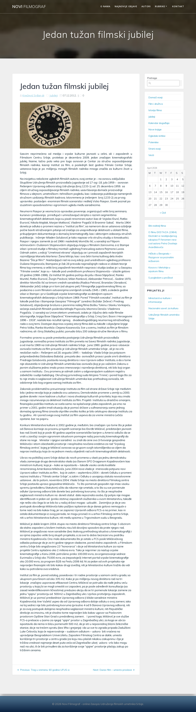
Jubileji (54, 95)
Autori (146, 6)
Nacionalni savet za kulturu (163, 308)
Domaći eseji (155, 97)
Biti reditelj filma (157, 225)
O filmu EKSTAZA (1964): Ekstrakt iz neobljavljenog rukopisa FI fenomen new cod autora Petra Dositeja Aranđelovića (162, 240)
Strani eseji (154, 148)
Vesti (151, 155)
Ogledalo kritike (156, 135)
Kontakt (178, 6)
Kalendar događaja (158, 123)
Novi (29, 7)
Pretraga (152, 78)
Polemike (153, 142)
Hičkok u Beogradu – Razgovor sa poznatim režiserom (161, 257)
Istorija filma (155, 110)
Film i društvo (155, 103)
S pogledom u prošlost (160, 277)
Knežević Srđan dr (33, 95)
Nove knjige (155, 129)
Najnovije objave (126, 6)
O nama (105, 6)
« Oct (163, 212)
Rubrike (160, 6)
